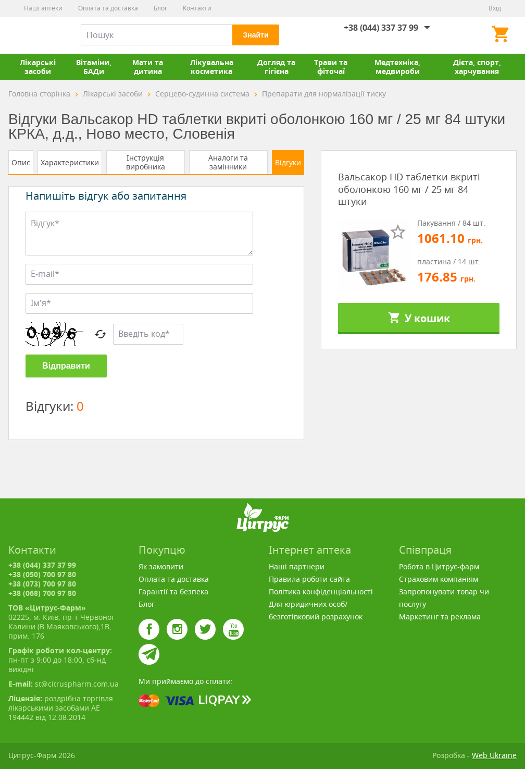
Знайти (255, 35)
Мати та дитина (147, 66)
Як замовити (161, 566)
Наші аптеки (43, 8)
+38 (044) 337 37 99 (381, 27)
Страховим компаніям (438, 579)
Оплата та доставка (108, 8)
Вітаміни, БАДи (93, 66)
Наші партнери (296, 566)
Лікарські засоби (38, 66)
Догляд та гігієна (276, 66)
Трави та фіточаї (330, 66)
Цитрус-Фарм (32, 35)
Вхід (495, 8)
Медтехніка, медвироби (397, 66)
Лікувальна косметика (211, 66)
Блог (160, 8)
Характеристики (70, 162)
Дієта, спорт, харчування (477, 66)
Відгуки (288, 162)
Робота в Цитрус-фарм (439, 566)
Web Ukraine (494, 755)
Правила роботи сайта (309, 579)
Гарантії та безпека (173, 591)
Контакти (197, 8)
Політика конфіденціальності (321, 591)
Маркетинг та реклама (440, 616)
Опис (20, 162)
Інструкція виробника (145, 162)
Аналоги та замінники (228, 162)
